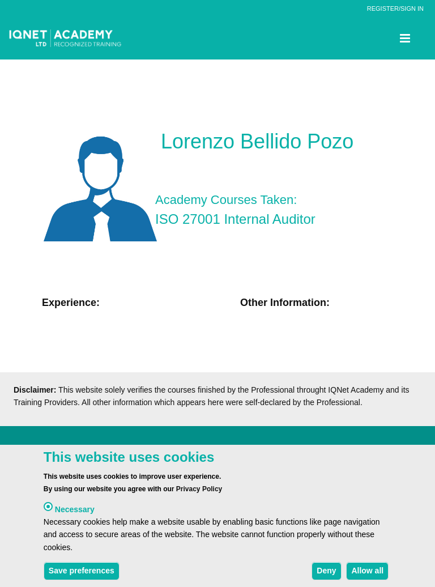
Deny (326, 574)
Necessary (75, 512)
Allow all (367, 574)
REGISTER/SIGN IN (395, 8)
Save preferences (81, 574)
